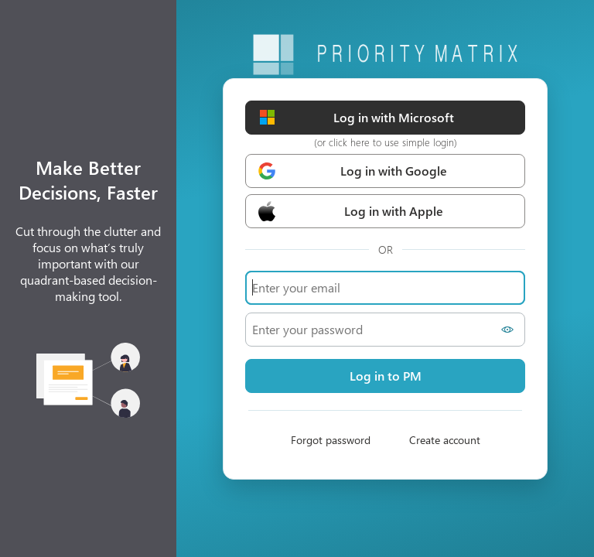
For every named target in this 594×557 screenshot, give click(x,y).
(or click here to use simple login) (385, 142)
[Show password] (509, 329)
